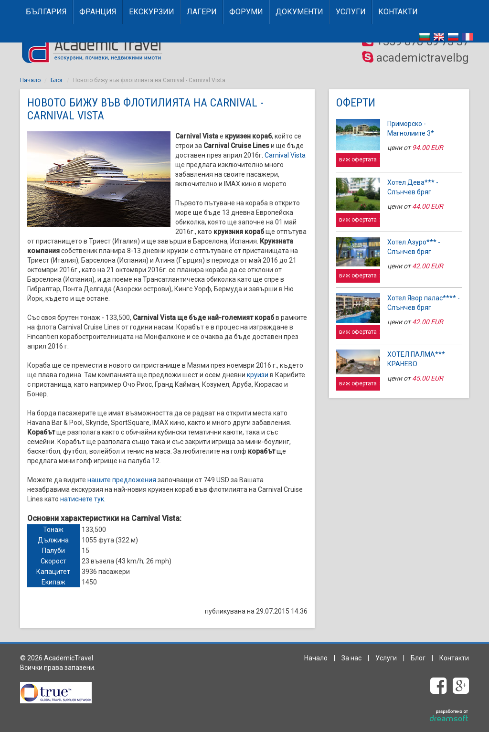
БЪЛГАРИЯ (46, 11)
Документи (299, 11)
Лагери (202, 11)
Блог (57, 80)
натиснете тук (82, 499)
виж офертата (359, 159)
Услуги (351, 11)
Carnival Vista (285, 155)
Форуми (246, 11)
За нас (351, 658)
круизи (257, 375)
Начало (30, 80)
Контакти (398, 11)
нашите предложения (121, 480)
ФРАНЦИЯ (98, 11)
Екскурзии (151, 11)
